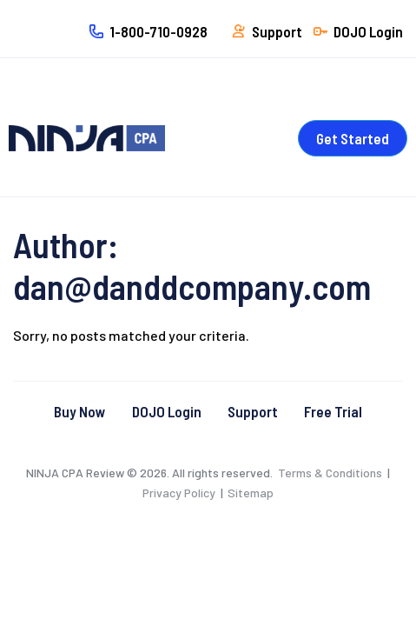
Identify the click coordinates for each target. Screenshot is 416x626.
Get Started (352, 138)
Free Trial (333, 411)
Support (253, 411)
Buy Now (80, 411)
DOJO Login (166, 411)
